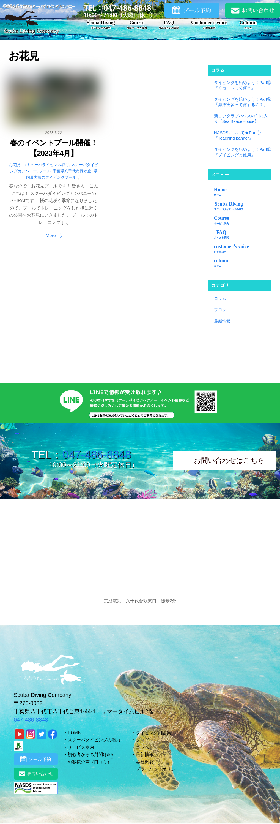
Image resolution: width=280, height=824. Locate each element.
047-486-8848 (96, 454)
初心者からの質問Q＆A (91, 754)
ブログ (220, 309)
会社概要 (144, 762)
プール (45, 171)
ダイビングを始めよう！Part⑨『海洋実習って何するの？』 (242, 102)
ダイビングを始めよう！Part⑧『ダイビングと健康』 (242, 152)
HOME (74, 732)
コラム (220, 298)
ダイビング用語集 (153, 732)
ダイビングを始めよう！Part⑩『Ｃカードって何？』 (242, 85)
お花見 (15, 164)
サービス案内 (81, 747)
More (51, 235)
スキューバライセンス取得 (46, 164)
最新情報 (222, 321)
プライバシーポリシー (158, 769)
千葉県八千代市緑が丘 (72, 171)
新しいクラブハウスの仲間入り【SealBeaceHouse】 (241, 118)
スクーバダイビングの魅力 (94, 740)
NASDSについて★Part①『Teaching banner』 (237, 135)
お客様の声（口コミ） (90, 762)
